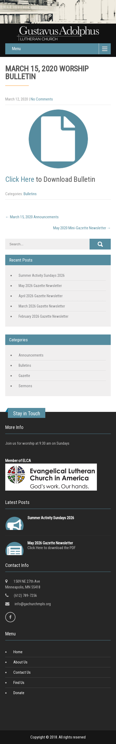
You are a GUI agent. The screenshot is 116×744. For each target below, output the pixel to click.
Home (18, 652)
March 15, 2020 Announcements (32, 217)
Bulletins (30, 194)
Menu (16, 48)
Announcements (31, 355)
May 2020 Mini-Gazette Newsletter (82, 228)
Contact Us (22, 672)
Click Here (19, 179)
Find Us (18, 682)
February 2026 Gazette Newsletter (43, 316)
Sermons (25, 386)
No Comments (42, 99)
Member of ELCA (18, 460)
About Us (20, 662)
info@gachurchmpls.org (33, 604)
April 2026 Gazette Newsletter (41, 296)
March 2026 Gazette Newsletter (42, 306)
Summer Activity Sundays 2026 (42, 275)
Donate (18, 692)
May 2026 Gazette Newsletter (40, 286)
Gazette (24, 376)
